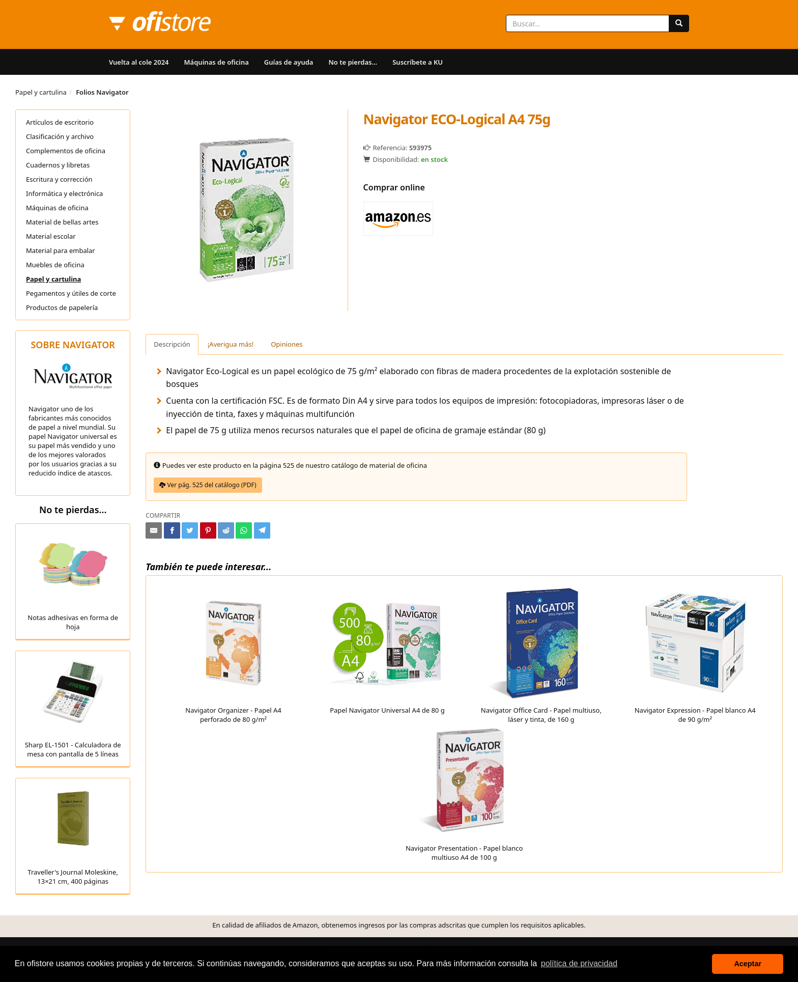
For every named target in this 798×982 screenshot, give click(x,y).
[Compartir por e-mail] (154, 530)
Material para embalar (60, 250)
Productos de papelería (62, 307)
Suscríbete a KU (417, 62)
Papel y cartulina (41, 92)
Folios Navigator (102, 92)
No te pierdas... (352, 62)
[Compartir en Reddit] (226, 530)
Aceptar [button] (747, 964)
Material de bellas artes (62, 222)
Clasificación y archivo (60, 136)
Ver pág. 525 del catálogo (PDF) (207, 485)
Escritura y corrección (59, 179)
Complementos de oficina (65, 150)
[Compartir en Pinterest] (208, 530)
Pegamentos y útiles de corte (71, 293)
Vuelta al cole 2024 (139, 62)
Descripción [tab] (172, 344)
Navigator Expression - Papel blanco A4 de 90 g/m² (695, 655)
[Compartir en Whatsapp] (244, 530)
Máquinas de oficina (216, 62)
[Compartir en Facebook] (172, 530)
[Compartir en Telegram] (262, 530)
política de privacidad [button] (579, 963)
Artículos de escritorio (60, 122)
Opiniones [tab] (286, 344)
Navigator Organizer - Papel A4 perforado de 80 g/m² (233, 655)
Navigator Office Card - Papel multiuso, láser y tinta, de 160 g (541, 655)
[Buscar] (679, 23)
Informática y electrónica (64, 193)
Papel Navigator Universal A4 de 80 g (387, 650)
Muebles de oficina (55, 264)
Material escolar (51, 236)
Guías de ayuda (289, 62)
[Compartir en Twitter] (190, 530)
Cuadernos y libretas (58, 165)
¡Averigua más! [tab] (230, 344)
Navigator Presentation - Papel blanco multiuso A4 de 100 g (464, 793)
